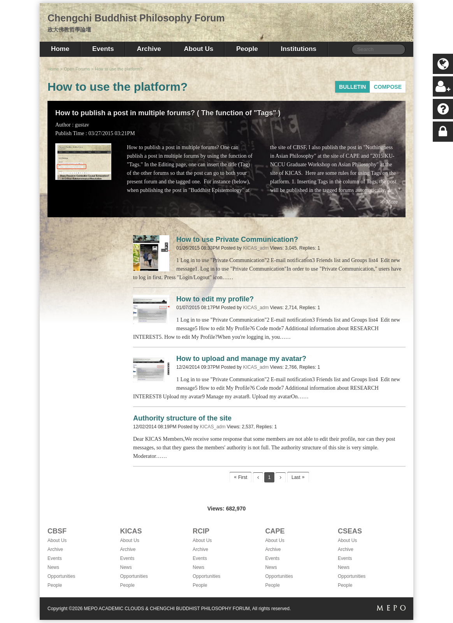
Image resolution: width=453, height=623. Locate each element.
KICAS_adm (256, 248)
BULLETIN (352, 87)
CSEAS (350, 531)
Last (295, 477)
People (247, 49)
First (242, 477)
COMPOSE (388, 87)
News (53, 567)
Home (60, 49)
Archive (149, 49)
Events (103, 49)
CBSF (57, 531)
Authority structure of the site (182, 418)
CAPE (274, 531)
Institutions (298, 49)
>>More (389, 202)
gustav (82, 125)
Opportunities (61, 576)
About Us (199, 49)
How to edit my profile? (215, 299)
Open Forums (77, 69)
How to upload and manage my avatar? (241, 359)
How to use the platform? (118, 69)
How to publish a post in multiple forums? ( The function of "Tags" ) (168, 113)
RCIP (201, 531)
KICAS (131, 531)
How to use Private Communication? (237, 239)
